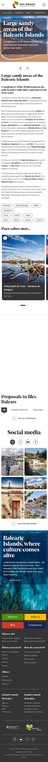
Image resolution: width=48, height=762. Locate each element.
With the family (30, 662)
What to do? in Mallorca (11, 638)
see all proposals (27, 418)
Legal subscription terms (24, 752)
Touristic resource (19, 409)
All (4, 409)
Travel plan (38, 409)
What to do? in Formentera (34, 641)
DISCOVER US (14, 580)
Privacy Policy (13, 749)
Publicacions (7, 680)
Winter (6, 220)
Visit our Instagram (27, 524)
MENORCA (19, 13)
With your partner (31, 655)
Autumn (40, 220)
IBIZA (28, 13)
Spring (16, 220)
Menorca (5, 706)
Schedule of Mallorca (32, 703)
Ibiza (4, 709)
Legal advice (34, 749)
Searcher (5, 684)
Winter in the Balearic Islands (10, 653)
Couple (27, 215)
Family (6, 215)
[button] (22, 305)
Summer (28, 220)
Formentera (6, 712)
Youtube (27, 442)
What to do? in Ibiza (9, 641)
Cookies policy (24, 749)
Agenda (5, 676)
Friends (17, 215)
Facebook (34, 442)
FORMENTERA (39, 13)
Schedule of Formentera (33, 712)
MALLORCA (7, 13)
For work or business (32, 652)
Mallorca (5, 703)
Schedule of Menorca (32, 706)
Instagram (11, 442)
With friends (29, 659)
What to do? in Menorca (33, 638)
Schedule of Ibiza (31, 709)
